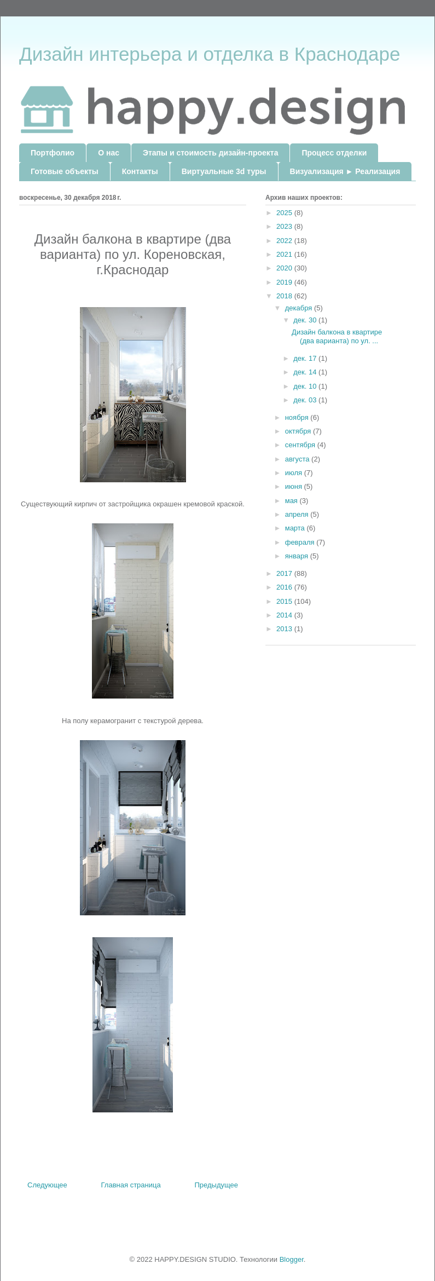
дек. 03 (305, 400)
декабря (299, 308)
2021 (285, 254)
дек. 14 (305, 372)
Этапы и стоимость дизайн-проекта (210, 152)
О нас (108, 152)
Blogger (292, 1259)
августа (298, 459)
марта (296, 528)
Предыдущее (216, 1185)
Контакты (140, 171)
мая (292, 501)
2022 (285, 240)
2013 (285, 629)
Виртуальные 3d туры (224, 171)
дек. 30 (305, 320)
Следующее (47, 1185)
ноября (298, 417)
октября (299, 431)
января (297, 556)
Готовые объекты (64, 171)
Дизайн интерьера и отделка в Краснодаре (209, 54)
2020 (285, 268)
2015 (285, 601)
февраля (301, 542)
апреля (298, 514)
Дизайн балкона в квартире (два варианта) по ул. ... (337, 336)
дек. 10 (305, 386)
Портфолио (52, 152)
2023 (285, 226)
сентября (301, 445)
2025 (285, 213)
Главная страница (131, 1185)
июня (294, 486)
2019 (285, 282)
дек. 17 (305, 358)
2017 (285, 573)
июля (294, 473)
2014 (285, 615)
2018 (285, 296)
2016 (285, 587)
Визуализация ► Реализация (345, 171)
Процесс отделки (334, 152)
